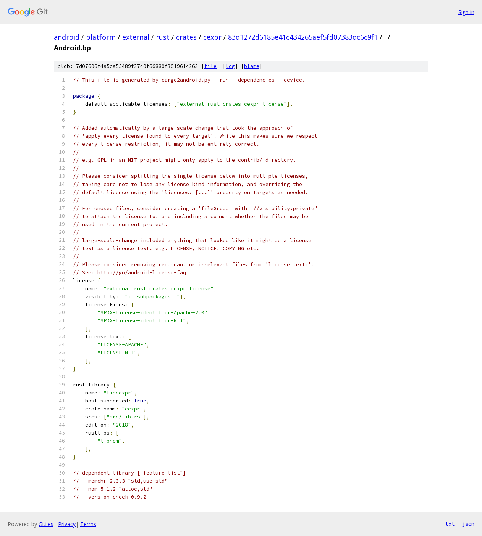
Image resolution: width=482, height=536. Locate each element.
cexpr (212, 37)
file (210, 66)
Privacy (67, 524)
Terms (88, 524)
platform (101, 37)
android (66, 37)
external (135, 37)
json (468, 523)
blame (251, 66)
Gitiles (46, 524)
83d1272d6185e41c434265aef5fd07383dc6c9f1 (303, 37)
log (230, 66)
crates (186, 37)
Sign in (466, 12)
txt (450, 523)
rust (163, 37)
